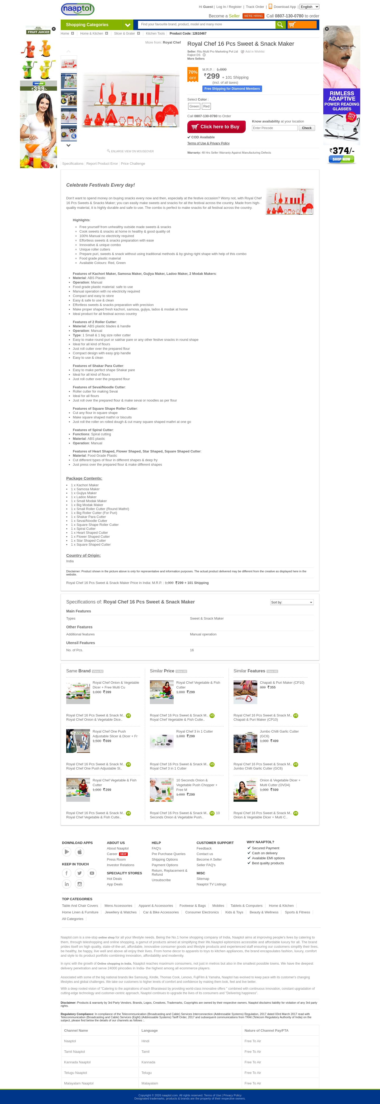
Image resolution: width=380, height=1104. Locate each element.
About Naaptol (118, 848)
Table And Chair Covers (80, 906)
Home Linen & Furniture (80, 912)
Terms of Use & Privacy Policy (208, 143)
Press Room (116, 859)
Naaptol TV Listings (211, 884)
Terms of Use (212, 1095)
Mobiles (218, 906)
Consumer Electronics (202, 912)
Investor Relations (120, 865)
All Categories (72, 919)
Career (117, 854)
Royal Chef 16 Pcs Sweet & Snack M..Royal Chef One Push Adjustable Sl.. (98, 766)
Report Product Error (102, 164)
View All (98, 671)
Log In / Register (228, 7)
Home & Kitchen (281, 906)
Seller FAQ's (206, 865)
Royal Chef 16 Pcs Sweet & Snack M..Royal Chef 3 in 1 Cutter (182, 766)
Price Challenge (133, 164)
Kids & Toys (234, 912)
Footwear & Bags (192, 906)
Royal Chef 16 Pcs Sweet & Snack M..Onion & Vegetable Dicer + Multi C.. (266, 815)
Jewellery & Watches (121, 912)
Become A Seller (209, 859)
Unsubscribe (161, 880)
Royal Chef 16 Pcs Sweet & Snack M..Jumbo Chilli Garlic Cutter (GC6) (266, 766)
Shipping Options (165, 859)
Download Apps (77, 843)
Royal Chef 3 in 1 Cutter (194, 731)
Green (194, 106)
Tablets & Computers (247, 906)
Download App (282, 7)
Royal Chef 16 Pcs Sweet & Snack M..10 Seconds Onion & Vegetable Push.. (185, 815)
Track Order (255, 7)
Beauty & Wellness (264, 912)
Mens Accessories (118, 906)
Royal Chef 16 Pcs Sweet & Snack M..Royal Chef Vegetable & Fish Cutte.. (98, 815)
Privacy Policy (232, 1095)
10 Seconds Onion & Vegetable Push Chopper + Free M (196, 785)
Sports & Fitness (297, 912)
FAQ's (156, 848)
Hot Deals (114, 879)
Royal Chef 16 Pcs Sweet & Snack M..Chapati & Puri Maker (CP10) (266, 717)
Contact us (205, 854)
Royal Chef (172, 42)
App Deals (115, 884)
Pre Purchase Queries (169, 854)
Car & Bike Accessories (161, 912)
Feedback (204, 848)
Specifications (72, 164)
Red (206, 106)
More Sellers (196, 58)
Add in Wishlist (252, 51)
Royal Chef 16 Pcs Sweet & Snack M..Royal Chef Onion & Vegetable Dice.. (98, 717)
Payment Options (165, 865)
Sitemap (203, 879)
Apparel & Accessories (156, 906)
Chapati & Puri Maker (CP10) (282, 683)
